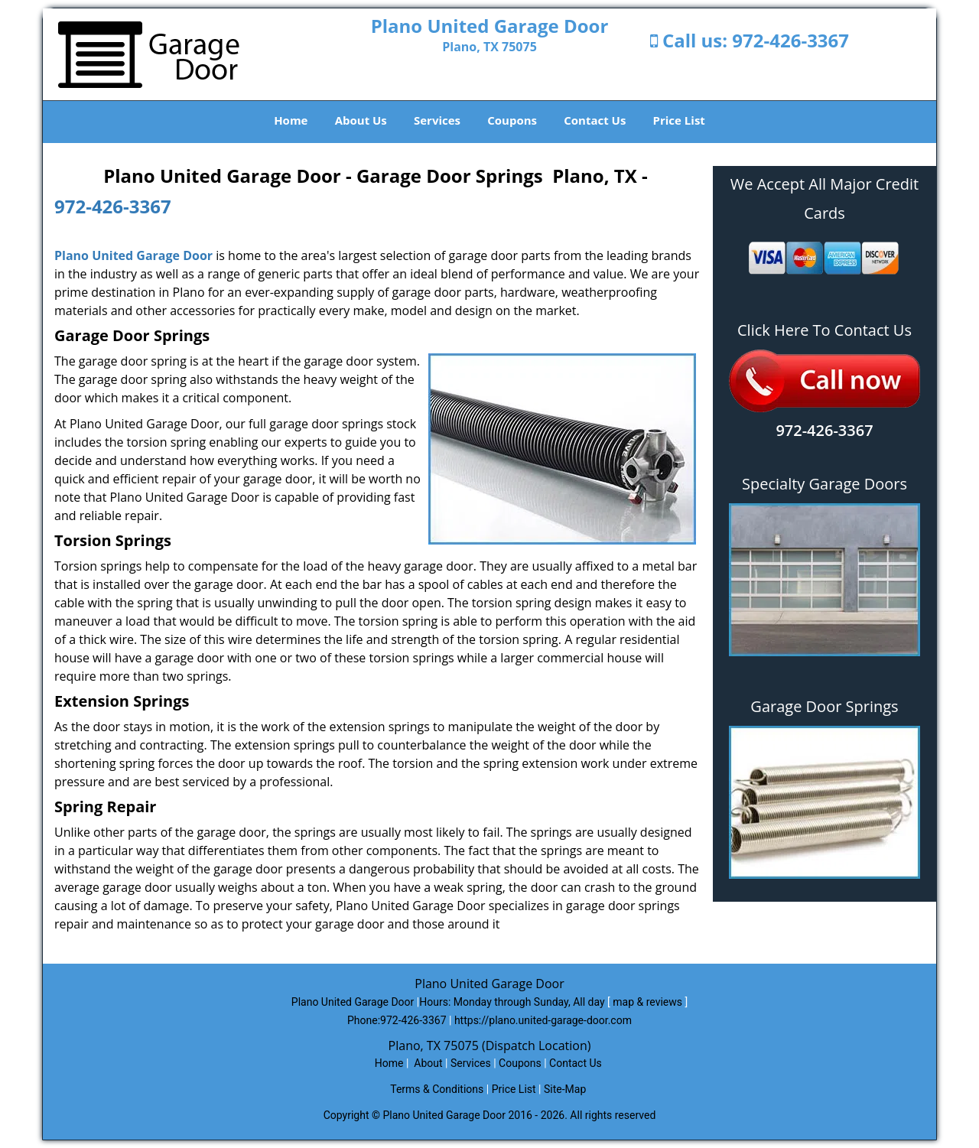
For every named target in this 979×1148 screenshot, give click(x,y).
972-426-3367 (790, 40)
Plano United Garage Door (133, 255)
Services (437, 120)
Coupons (512, 120)
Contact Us (595, 120)
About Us (361, 120)
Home (290, 120)
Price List (679, 120)
